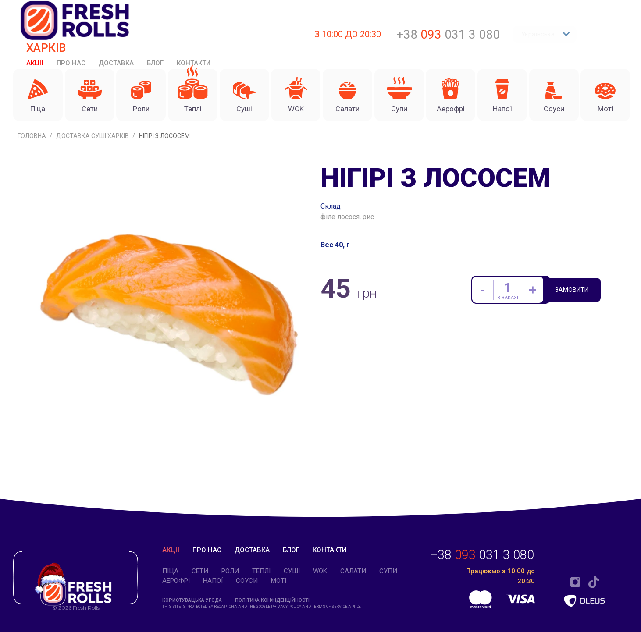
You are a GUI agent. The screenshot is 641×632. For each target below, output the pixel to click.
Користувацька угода (192, 600)
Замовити (578, 299)
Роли (230, 571)
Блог (155, 63)
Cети (200, 571)
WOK (320, 571)
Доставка (116, 63)
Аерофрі (176, 581)
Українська (545, 34)
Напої (213, 581)
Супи (388, 571)
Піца (170, 571)
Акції (34, 63)
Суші (292, 571)
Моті (278, 581)
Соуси (247, 581)
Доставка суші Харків (93, 144)
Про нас (71, 63)
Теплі (261, 571)
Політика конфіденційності (272, 600)
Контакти (193, 63)
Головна (32, 144)
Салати (353, 571)
